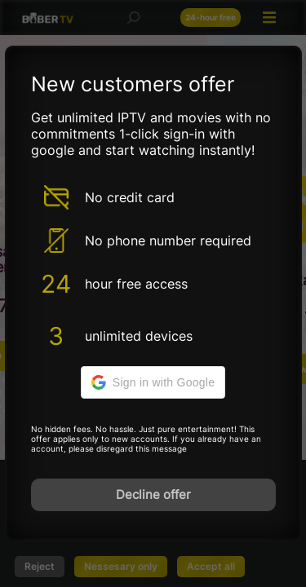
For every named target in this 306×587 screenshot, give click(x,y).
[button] (153, 382)
